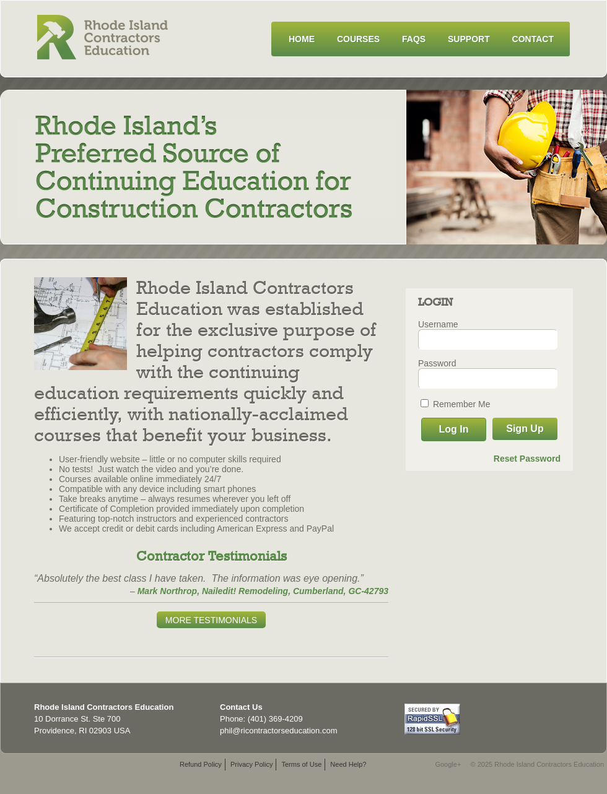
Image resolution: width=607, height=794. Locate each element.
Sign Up (524, 428)
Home (302, 39)
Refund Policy (201, 764)
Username (438, 324)
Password (437, 363)
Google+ (448, 764)
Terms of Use (301, 764)
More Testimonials (211, 620)
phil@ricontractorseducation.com (279, 730)
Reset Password (527, 459)
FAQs (414, 39)
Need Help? (348, 764)
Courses (358, 39)
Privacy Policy (251, 764)
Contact (533, 39)
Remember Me (455, 404)
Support (469, 39)
